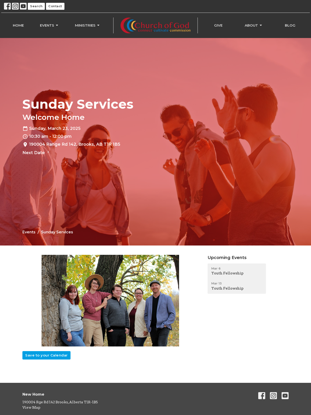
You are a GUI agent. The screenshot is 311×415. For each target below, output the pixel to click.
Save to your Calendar (46, 355)
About (254, 25)
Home (18, 25)
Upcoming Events (227, 257)
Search (36, 6)
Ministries (87, 25)
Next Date (36, 152)
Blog (290, 25)
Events (49, 25)
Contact (55, 6)
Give (218, 25)
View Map (31, 407)
